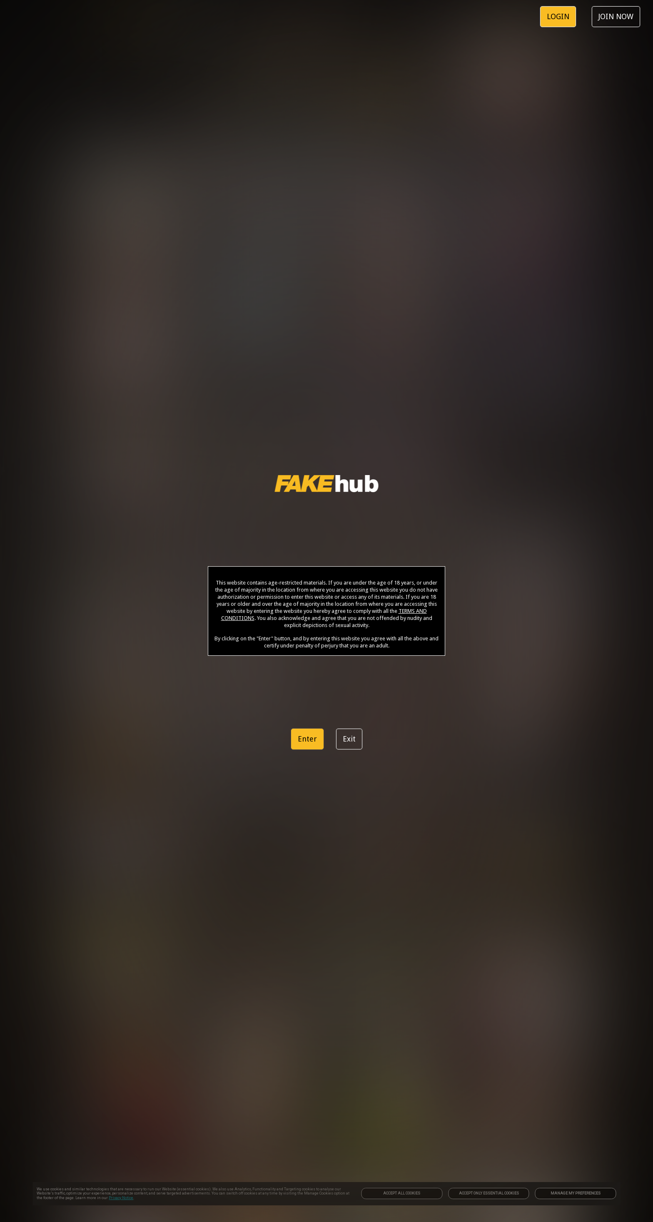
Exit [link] (349, 738)
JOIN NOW (615, 16)
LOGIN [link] (558, 16)
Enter (307, 738)
